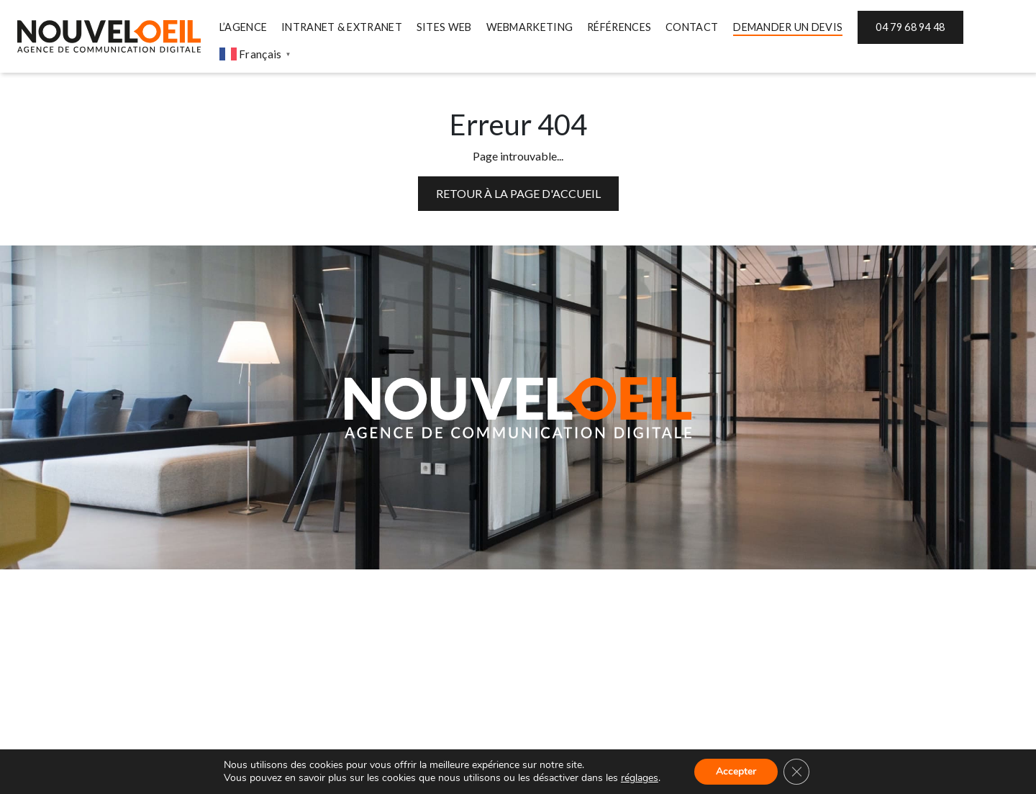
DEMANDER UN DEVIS (787, 27)
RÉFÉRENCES (619, 27)
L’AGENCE (243, 27)
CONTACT (691, 27)
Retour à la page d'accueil (518, 193)
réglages (639, 778)
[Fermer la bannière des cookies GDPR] (796, 772)
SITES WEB (444, 27)
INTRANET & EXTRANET (341, 27)
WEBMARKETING (529, 27)
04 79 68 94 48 (910, 27)
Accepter (736, 771)
